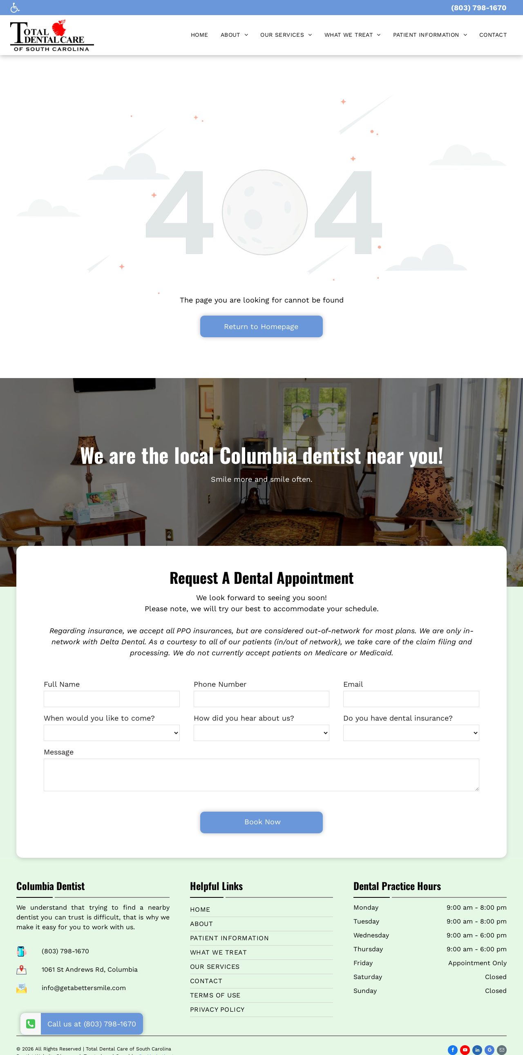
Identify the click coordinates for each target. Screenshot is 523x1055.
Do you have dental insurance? (398, 718)
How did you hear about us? (244, 718)
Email (353, 684)
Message (59, 752)
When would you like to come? (99, 718)
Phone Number (220, 684)
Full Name (62, 684)
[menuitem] (200, 35)
